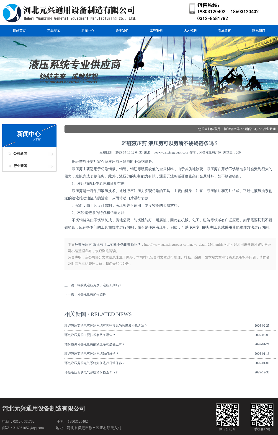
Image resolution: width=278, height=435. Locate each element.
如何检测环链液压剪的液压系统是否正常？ (94, 344)
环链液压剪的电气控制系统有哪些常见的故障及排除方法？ (105, 325)
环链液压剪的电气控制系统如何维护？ (91, 353)
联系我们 (258, 30)
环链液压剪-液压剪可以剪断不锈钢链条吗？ (108, 244)
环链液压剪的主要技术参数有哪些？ (90, 335)
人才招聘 (190, 30)
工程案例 (156, 30)
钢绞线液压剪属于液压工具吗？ (99, 285)
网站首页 (19, 30)
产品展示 (53, 30)
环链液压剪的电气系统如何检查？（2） (92, 372)
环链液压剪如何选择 (91, 294)
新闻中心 (87, 30)
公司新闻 (20, 153)
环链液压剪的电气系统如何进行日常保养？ (94, 363)
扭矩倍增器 (232, 129)
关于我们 (122, 30)
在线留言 (224, 30)
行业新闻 (20, 166)
